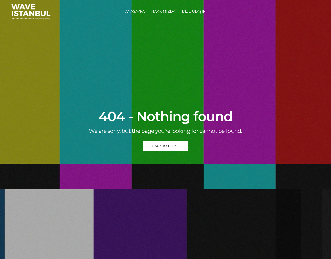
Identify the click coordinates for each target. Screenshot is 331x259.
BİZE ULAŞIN (194, 11)
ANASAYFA (135, 11)
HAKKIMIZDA (163, 11)
